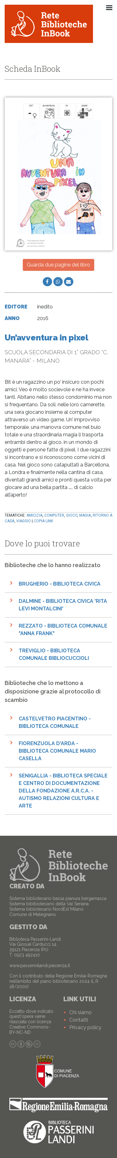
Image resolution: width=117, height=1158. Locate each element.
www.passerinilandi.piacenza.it (39, 965)
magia (85, 515)
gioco (71, 515)
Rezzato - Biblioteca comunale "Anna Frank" (63, 629)
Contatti (78, 1020)
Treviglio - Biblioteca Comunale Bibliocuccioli (54, 654)
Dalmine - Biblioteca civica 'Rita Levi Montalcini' (63, 605)
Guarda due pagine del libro (58, 265)
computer (54, 515)
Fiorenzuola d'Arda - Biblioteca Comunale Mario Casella (57, 750)
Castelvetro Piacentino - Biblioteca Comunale (55, 722)
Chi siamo (80, 1012)
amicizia (34, 515)
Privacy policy (85, 1027)
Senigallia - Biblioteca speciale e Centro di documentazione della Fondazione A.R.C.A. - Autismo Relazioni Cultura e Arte (63, 791)
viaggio (23, 521)
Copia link (43, 521)
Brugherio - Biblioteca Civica (59, 584)
